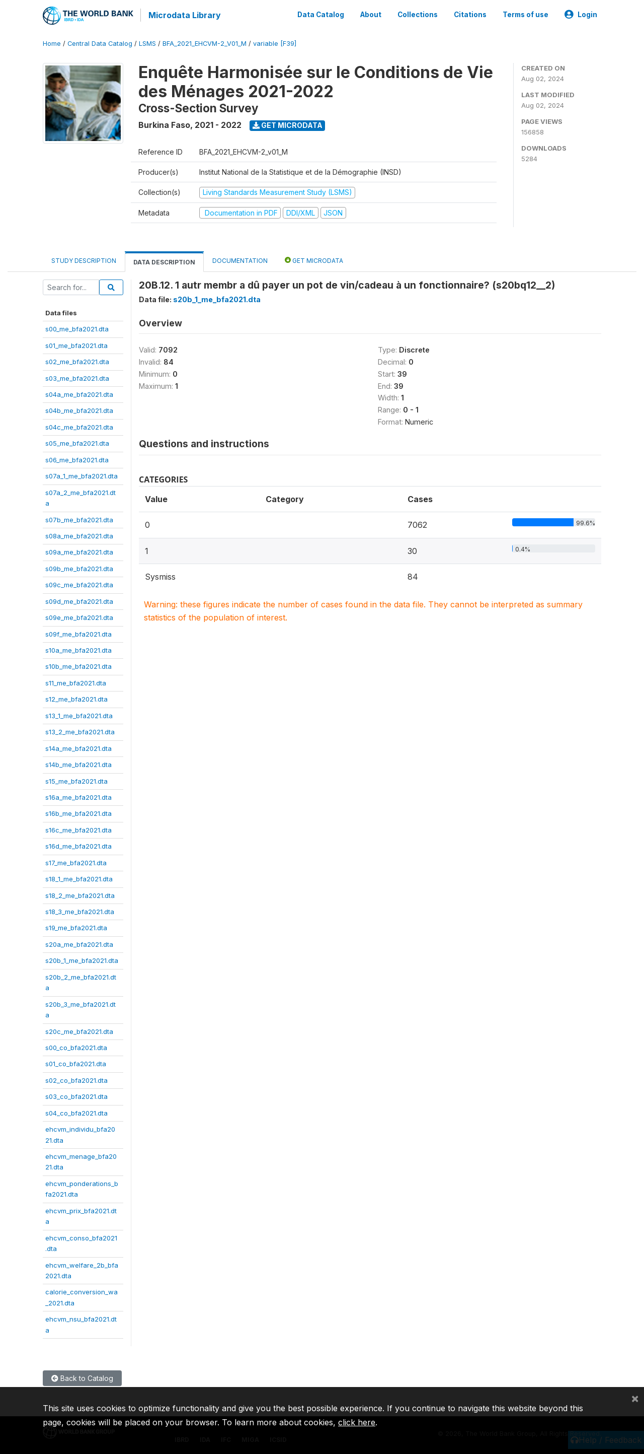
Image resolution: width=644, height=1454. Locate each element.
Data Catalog (320, 14)
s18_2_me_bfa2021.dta (80, 894)
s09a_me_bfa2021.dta (79, 551)
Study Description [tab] (83, 259)
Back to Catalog (82, 1377)
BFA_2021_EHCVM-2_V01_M (205, 42)
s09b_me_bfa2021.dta (79, 568)
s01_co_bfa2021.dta (75, 1063)
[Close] (635, 1398)
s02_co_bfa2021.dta (76, 1079)
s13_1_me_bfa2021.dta (79, 715)
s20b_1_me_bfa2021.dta (81, 959)
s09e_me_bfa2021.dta (79, 616)
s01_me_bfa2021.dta (76, 344)
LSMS (147, 42)
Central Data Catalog (99, 42)
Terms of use (525, 14)
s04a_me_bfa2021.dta (79, 393)
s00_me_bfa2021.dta (77, 328)
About (370, 14)
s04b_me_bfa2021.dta (79, 410)
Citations (470, 14)
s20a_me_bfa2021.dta (79, 943)
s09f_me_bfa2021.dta (78, 633)
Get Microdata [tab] (314, 259)
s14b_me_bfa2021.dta (78, 763)
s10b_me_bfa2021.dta (78, 666)
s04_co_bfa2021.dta (76, 1112)
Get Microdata (288, 124)
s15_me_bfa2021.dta (76, 780)
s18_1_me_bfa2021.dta (79, 878)
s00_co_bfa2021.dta (76, 1047)
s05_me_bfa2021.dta (77, 442)
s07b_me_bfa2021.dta (79, 519)
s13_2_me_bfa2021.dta (80, 731)
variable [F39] (274, 42)
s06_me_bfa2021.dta (77, 459)
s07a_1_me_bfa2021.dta (81, 475)
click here (356, 1422)
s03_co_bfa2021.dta (76, 1095)
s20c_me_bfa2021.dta (79, 1030)
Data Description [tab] (164, 261)
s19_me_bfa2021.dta (76, 927)
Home (52, 42)
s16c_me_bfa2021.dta (78, 829)
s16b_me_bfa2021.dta (78, 813)
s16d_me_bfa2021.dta (78, 845)
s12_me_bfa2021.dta (76, 698)
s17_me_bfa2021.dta (76, 862)
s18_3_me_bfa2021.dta (79, 911)
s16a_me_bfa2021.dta (78, 796)
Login (581, 14)
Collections (417, 14)
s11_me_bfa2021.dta (75, 682)
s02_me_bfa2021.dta (77, 361)
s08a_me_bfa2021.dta (79, 535)
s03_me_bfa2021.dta (77, 377)
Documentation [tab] (240, 259)
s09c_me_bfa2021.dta (79, 584)
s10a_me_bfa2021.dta (78, 649)
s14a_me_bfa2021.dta (78, 747)
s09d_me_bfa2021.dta (79, 600)
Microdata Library (183, 15)
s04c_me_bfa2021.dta (79, 426)
